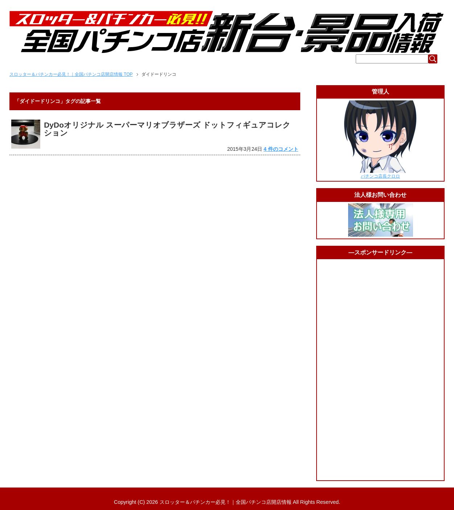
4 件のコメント (281, 149)
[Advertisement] (380, 369)
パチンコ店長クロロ (380, 176)
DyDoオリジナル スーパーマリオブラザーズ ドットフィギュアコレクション (167, 129)
